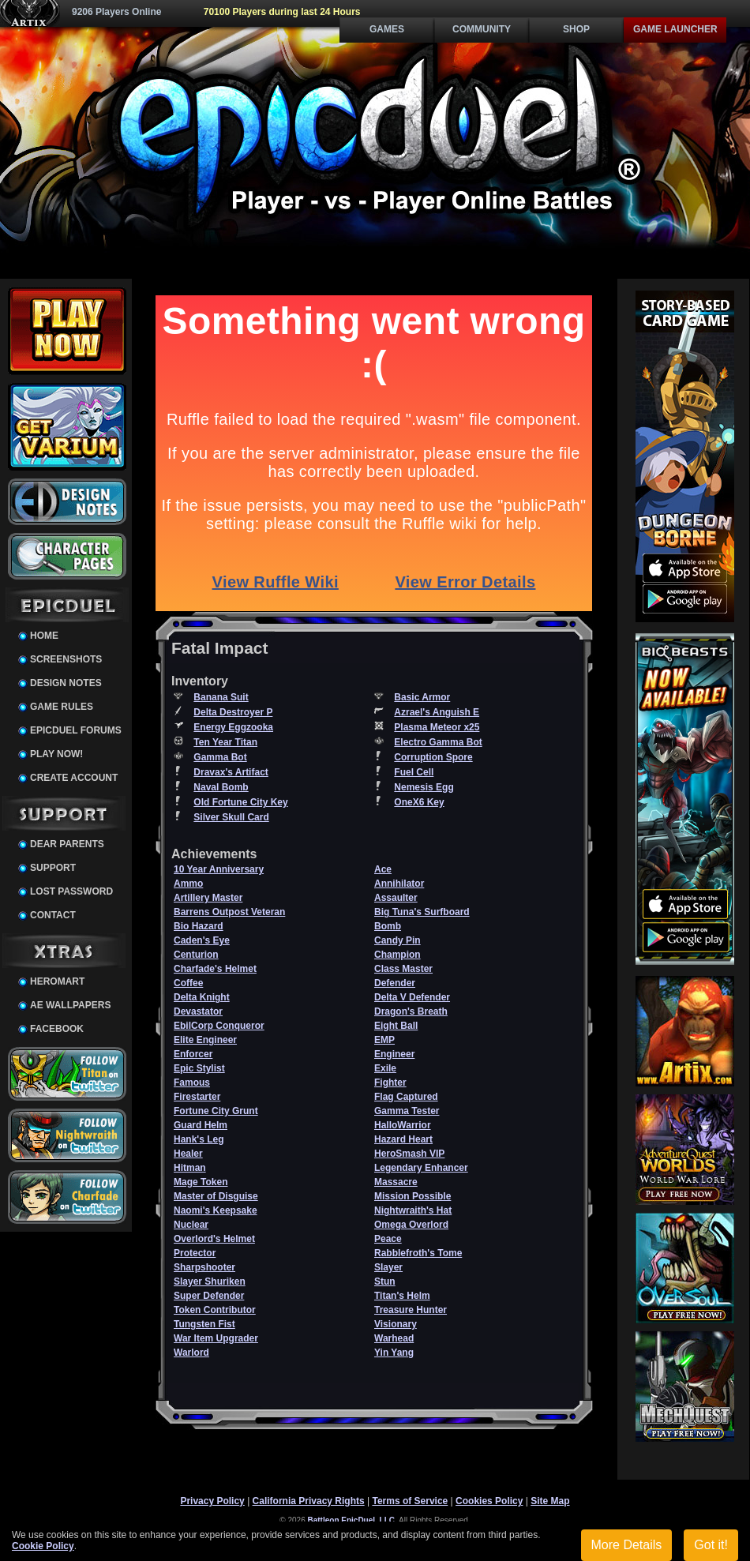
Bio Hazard (198, 926)
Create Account (74, 777)
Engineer (394, 1054)
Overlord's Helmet (214, 1238)
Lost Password (71, 891)
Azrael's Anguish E (436, 712)
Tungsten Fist (204, 1324)
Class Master (403, 968)
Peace (388, 1238)
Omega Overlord (411, 1224)
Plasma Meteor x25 (436, 727)
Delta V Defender (412, 997)
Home (44, 635)
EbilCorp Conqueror (219, 1025)
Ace (383, 869)
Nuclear (191, 1224)
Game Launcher (675, 29)
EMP (384, 1039)
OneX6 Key (419, 802)
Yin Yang (394, 1352)
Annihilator (399, 883)
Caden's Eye (202, 940)
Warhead (394, 1338)
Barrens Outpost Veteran (229, 911)
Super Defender (209, 1295)
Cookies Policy (489, 1501)
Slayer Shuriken (210, 1281)
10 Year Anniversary (219, 869)
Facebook (57, 1028)
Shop (576, 29)
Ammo (188, 883)
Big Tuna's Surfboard (422, 911)
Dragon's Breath (411, 1011)
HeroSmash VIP (409, 1153)
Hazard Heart (403, 1139)
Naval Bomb (220, 787)
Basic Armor (422, 697)
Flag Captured (406, 1096)
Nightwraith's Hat (413, 1210)
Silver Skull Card (230, 817)
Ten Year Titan (225, 742)
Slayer (388, 1267)
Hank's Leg (199, 1139)
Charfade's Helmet (215, 968)
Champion (397, 954)
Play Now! (56, 754)
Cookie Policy (43, 1546)
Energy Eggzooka (233, 727)
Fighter (390, 1082)
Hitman (190, 1167)
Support (53, 867)
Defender (394, 983)
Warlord (191, 1352)
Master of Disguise (216, 1196)
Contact (53, 915)
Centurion (196, 954)
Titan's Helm (402, 1295)
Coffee (188, 983)
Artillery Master (208, 897)
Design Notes (66, 683)
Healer (188, 1153)
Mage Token (200, 1182)
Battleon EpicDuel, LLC (352, 1520)
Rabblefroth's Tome (418, 1253)
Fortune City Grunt (216, 1110)
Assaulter (396, 897)
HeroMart (57, 981)
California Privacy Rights (309, 1501)
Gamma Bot (219, 757)
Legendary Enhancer (421, 1167)
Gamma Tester (406, 1110)
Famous (192, 1082)
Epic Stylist (199, 1068)
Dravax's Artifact (230, 772)
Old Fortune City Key (240, 802)
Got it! (711, 1545)
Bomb (387, 926)
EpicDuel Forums (76, 730)
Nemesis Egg (423, 787)
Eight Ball (396, 1025)
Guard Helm (200, 1125)
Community (481, 29)
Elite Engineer (205, 1039)
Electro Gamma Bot (438, 742)
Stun (385, 1281)
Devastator (198, 1011)
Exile (385, 1068)
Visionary (395, 1324)
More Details (626, 1545)
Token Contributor (215, 1309)
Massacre (396, 1182)
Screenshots (66, 659)
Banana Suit (220, 697)
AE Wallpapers (70, 1005)
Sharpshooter (204, 1267)
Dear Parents (67, 844)
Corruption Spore (433, 757)
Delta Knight (202, 997)
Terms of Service (410, 1501)
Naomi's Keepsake (215, 1210)
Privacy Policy (212, 1501)
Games (386, 29)
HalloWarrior (402, 1125)
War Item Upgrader (216, 1338)
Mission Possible (412, 1196)
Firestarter (197, 1096)
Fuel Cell (413, 772)
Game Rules (61, 706)
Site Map (550, 1501)
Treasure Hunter (410, 1309)
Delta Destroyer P (232, 712)
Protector (195, 1253)
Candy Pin (397, 940)
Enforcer (193, 1054)
